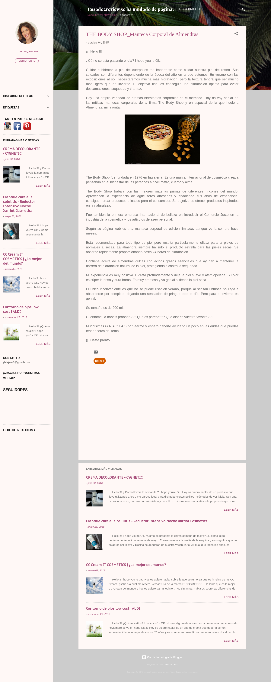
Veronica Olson (171, 664)
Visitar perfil (27, 61)
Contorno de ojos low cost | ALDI (113, 608)
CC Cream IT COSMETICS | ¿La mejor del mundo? (126, 565)
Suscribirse (189, 9)
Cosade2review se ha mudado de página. (131, 9)
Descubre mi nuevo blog (102, 15)
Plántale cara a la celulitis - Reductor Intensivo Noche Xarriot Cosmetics (146, 521)
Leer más (231, 509)
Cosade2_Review (27, 51)
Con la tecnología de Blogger (162, 657)
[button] (236, 34)
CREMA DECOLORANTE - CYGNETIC (114, 477)
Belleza (99, 361)
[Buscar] (243, 10)
